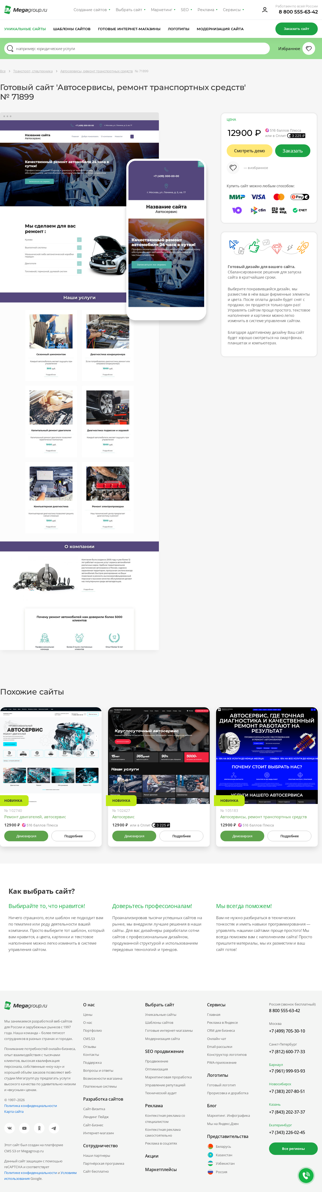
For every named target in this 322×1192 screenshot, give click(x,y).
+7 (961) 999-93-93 (287, 1071)
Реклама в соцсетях (161, 1143)
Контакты (91, 1054)
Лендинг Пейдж (96, 1116)
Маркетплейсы (161, 1169)
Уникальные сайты (25, 29)
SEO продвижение (164, 1051)
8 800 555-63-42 (298, 12)
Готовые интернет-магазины (129, 29)
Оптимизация (156, 1069)
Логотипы (179, 29)
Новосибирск (280, 1084)
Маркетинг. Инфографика (228, 1115)
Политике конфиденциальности (30, 1172)
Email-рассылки (219, 1046)
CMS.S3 (89, 1038)
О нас (87, 1022)
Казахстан (219, 1155)
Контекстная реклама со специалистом (165, 1118)
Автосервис (123, 816)
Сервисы (232, 9)
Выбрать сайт (129, 9)
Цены (87, 1014)
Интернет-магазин (98, 1133)
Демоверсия (26, 836)
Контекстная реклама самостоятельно (163, 1132)
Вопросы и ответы (98, 1070)
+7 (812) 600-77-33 (287, 1052)
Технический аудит (161, 1093)
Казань (275, 1104)
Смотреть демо (249, 151)
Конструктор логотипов (227, 1054)
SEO (185, 9)
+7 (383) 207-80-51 (287, 1091)
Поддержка (92, 1062)
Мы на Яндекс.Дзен (223, 1123)
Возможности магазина (102, 1078)
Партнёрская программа (103, 1163)
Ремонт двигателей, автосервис (35, 816)
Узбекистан (221, 1163)
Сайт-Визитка (94, 1108)
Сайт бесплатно (96, 1171)
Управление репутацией (165, 1085)
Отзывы (89, 1046)
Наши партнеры (96, 1155)
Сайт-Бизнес (93, 1125)
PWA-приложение (221, 1062)
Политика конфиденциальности (30, 1105)
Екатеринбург (280, 1125)
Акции (152, 1156)
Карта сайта (14, 1111)
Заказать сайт (296, 28)
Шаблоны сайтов (72, 29)
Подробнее (73, 836)
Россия (217, 1172)
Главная (213, 1014)
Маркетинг (161, 9)
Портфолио (92, 1030)
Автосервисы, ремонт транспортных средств (263, 816)
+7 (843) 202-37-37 (287, 1112)
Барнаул (276, 1064)
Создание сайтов (90, 9)
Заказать (293, 151)
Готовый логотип (221, 1085)
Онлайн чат (216, 1038)
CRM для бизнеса (221, 1030)
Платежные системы (100, 1086)
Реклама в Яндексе (222, 1022)
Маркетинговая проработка (168, 1077)
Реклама (206, 9)
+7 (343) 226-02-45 (287, 1132)
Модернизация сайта (220, 29)
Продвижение (156, 1061)
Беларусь (219, 1146)
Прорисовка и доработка (227, 1093)
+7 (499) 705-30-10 (287, 1031)
